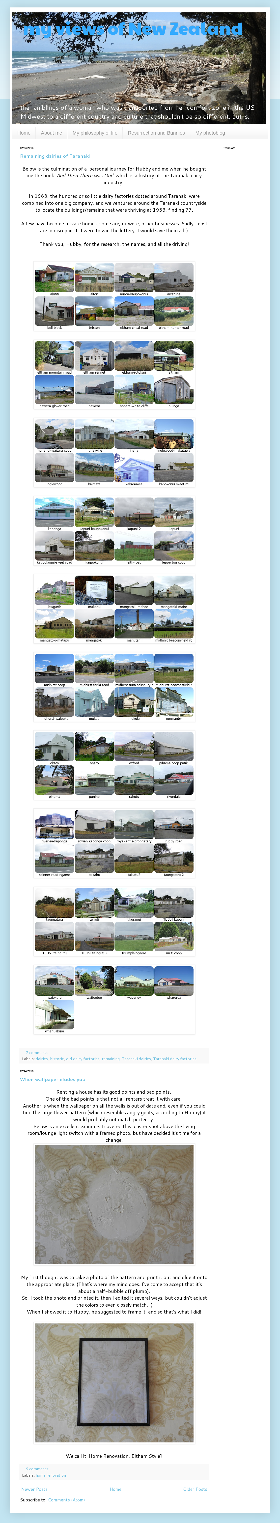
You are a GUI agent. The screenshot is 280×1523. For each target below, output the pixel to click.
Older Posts (195, 1489)
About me (51, 133)
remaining (111, 1058)
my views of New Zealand (131, 27)
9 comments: (38, 1468)
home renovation (51, 1475)
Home (23, 133)
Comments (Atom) (66, 1499)
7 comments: (38, 1052)
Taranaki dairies (136, 1058)
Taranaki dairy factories (174, 1058)
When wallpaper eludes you (52, 1079)
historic (57, 1058)
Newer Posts (34, 1489)
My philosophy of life (95, 133)
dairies (42, 1058)
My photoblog (210, 133)
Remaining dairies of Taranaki (55, 156)
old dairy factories (83, 1058)
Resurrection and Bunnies (156, 133)
